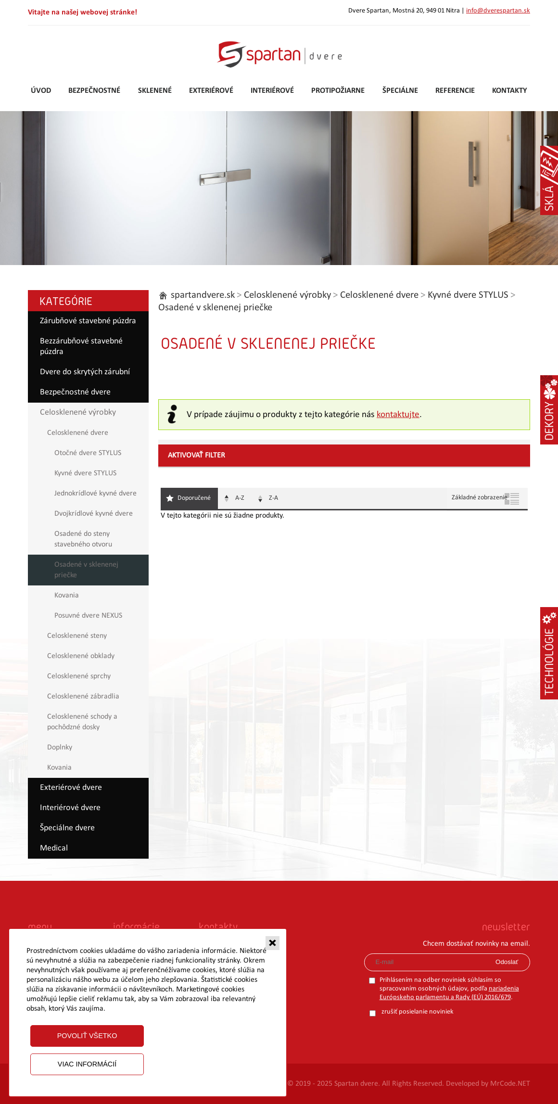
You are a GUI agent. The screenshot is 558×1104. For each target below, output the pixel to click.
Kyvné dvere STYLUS (85, 473)
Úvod (41, 91)
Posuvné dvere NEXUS (88, 616)
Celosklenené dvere (77, 433)
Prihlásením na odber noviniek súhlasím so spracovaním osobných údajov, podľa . (449, 989)
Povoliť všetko (87, 1036)
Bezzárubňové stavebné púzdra (81, 346)
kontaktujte (398, 414)
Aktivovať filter (196, 455)
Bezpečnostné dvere (75, 392)
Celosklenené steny (77, 636)
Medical (54, 848)
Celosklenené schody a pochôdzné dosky (82, 722)
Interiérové (272, 91)
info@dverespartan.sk (498, 10)
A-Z (239, 498)
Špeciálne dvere (67, 828)
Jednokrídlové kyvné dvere (95, 493)
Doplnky (59, 747)
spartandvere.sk (203, 295)
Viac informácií (87, 1064)
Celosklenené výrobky (78, 412)
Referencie (455, 91)
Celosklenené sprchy (79, 676)
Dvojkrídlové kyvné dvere (93, 514)
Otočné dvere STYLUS (87, 453)
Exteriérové (211, 91)
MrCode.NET (510, 1084)
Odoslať (506, 961)
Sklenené (155, 91)
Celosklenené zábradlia (83, 696)
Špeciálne (400, 91)
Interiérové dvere (70, 807)
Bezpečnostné (94, 91)
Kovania (66, 595)
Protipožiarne (338, 91)
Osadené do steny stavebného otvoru (83, 539)
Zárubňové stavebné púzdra (88, 321)
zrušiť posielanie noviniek (417, 1011)
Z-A (273, 498)
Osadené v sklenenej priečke (86, 570)
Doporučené (194, 498)
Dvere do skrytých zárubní (85, 372)
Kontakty (509, 91)
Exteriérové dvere (71, 787)
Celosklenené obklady (80, 656)
